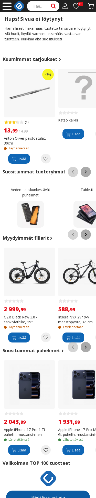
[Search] (43, 6)
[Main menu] (7, 6)
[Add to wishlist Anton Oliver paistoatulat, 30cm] (46, 158)
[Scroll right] (86, 172)
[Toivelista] (78, 6)
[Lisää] (19, 158)
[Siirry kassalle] (91, 6)
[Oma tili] (65, 6)
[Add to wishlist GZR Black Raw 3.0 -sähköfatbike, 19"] (46, 337)
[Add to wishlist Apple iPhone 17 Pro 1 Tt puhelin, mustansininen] (46, 450)
